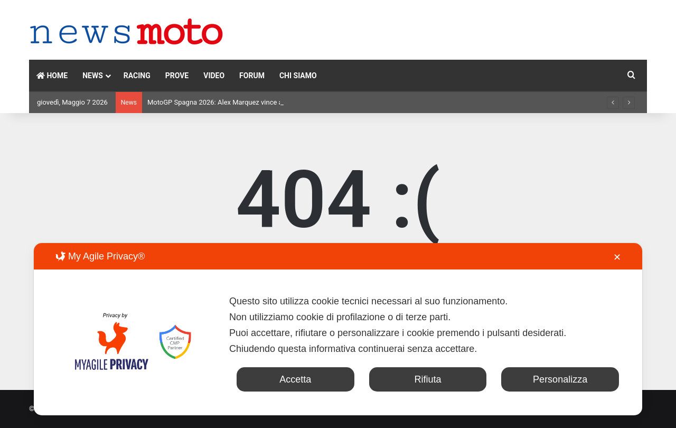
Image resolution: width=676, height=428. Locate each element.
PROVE (177, 75)
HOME (52, 75)
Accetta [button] (295, 379)
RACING (137, 75)
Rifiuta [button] (427, 379)
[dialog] (338, 329)
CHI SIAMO (298, 75)
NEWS (92, 75)
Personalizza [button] (560, 379)
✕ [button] (617, 257)
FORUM (252, 75)
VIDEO (213, 75)
